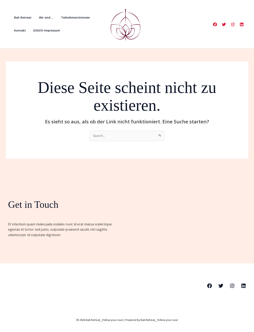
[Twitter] (224, 24)
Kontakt (19, 30)
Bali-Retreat (22, 17)
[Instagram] (233, 24)
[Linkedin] (242, 24)
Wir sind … (43, 17)
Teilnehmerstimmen (70, 17)
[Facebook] (215, 24)
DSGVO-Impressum (44, 30)
